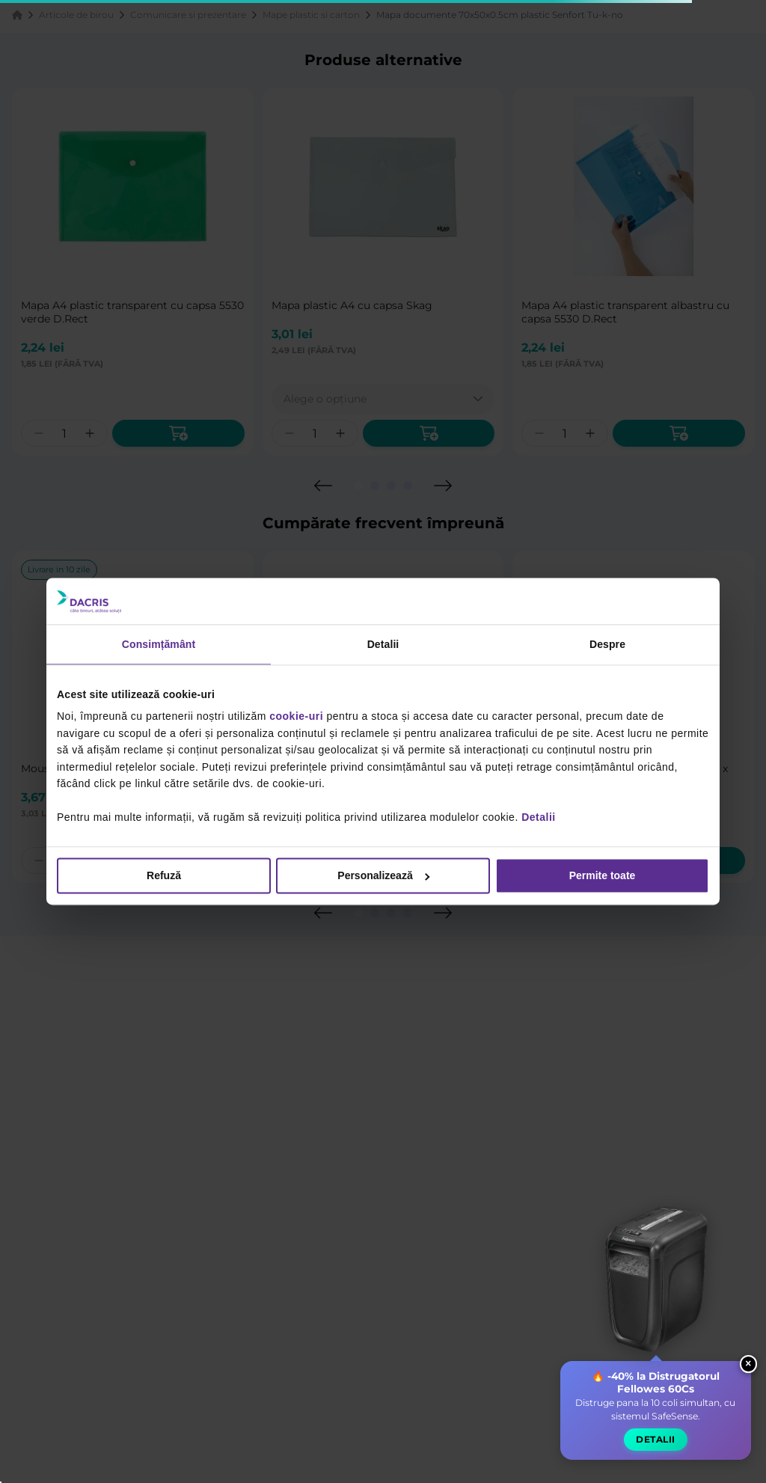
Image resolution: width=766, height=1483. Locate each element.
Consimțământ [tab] (158, 644)
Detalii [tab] (383, 644)
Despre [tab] (607, 644)
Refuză (164, 876)
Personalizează (383, 876)
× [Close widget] (748, 1371)
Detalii (538, 817)
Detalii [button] (655, 1447)
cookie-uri (296, 717)
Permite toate (602, 876)
